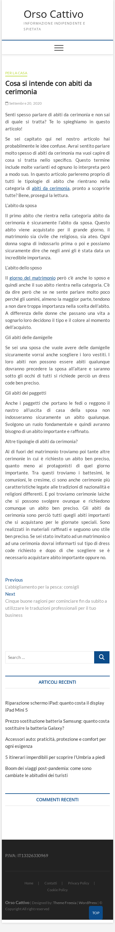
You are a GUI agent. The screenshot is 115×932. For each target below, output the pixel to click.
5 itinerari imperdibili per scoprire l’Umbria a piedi (55, 757)
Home (29, 883)
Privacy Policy (78, 883)
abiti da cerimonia (51, 188)
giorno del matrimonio (32, 277)
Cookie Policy (57, 890)
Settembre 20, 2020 (23, 103)
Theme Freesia (64, 902)
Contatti (50, 883)
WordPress (88, 902)
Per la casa (16, 73)
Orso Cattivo (53, 14)
